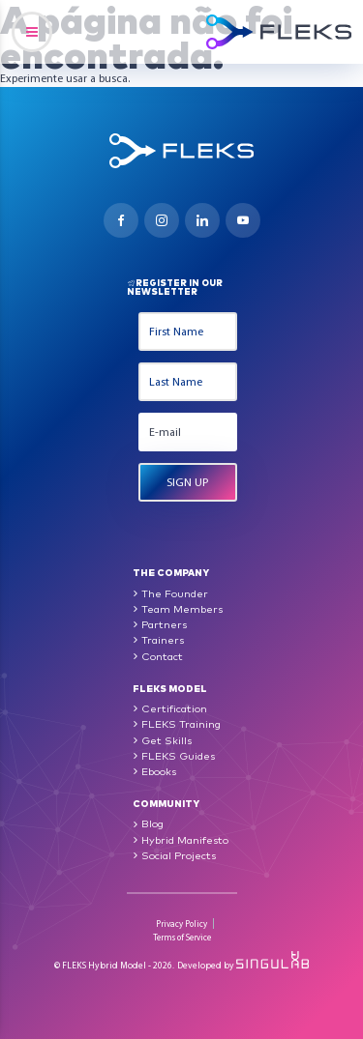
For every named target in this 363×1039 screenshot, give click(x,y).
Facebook (121, 220)
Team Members (182, 608)
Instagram (161, 220)
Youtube (243, 220)
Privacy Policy (181, 923)
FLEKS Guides (178, 755)
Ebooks (158, 771)
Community (166, 802)
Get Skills (166, 740)
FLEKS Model (170, 687)
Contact (162, 656)
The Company (171, 571)
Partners (164, 624)
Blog (152, 823)
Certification (174, 708)
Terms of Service (182, 937)
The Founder (174, 593)
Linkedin (202, 220)
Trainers (162, 639)
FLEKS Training (181, 723)
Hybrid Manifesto (184, 839)
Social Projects (178, 855)
